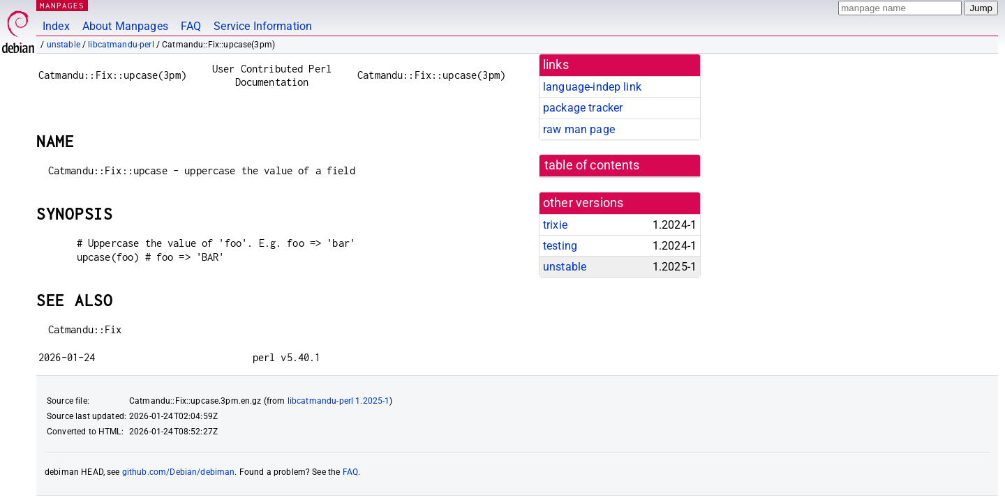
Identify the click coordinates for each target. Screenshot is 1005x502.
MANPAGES (62, 5)
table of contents (592, 165)
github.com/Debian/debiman (178, 472)
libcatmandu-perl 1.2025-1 (339, 401)
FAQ (191, 26)
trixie (555, 224)
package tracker (583, 107)
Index (56, 26)
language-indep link (592, 86)
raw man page (579, 129)
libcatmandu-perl (121, 45)
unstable (63, 45)
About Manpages (125, 26)
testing (560, 245)
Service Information (263, 26)
